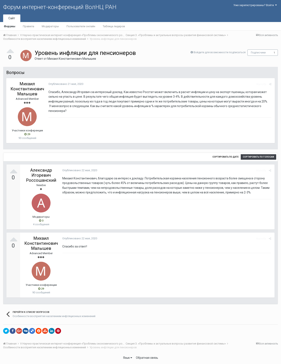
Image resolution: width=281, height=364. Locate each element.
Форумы (9, 26)
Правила (28, 26)
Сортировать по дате (225, 157)
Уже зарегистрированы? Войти (255, 5)
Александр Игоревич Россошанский (41, 175)
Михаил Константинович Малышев (71, 58)
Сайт (11, 18)
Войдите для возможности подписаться (220, 52)
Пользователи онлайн (80, 26)
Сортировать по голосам (258, 157)
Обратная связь (147, 357)
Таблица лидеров (114, 26)
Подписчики (258, 52)
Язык (127, 357)
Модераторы (50, 26)
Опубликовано (65, 83)
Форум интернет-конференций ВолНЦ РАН (59, 7)
